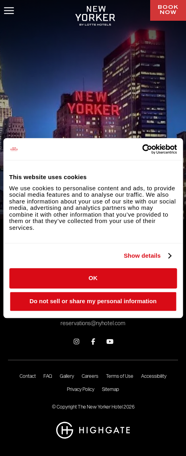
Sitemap (110, 389)
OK (93, 277)
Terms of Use (119, 376)
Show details (142, 256)
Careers (90, 376)
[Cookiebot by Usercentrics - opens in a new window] (142, 149)
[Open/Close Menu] (9, 10)
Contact (28, 376)
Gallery (67, 376)
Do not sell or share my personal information (93, 301)
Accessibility (153, 376)
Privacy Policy (80, 389)
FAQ (47, 376)
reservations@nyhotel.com (93, 323)
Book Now (168, 10)
